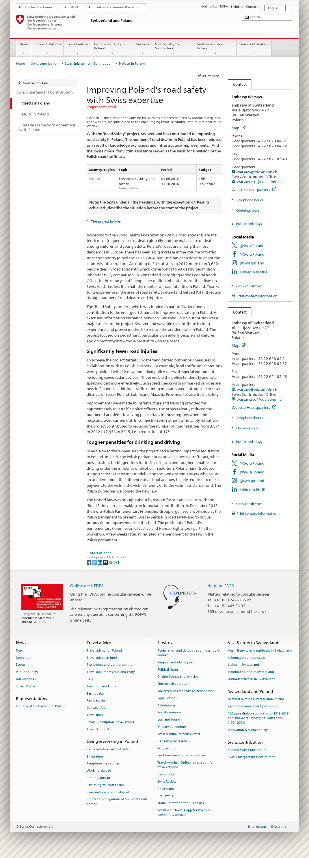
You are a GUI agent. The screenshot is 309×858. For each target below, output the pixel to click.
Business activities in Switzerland (252, 679)
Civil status (165, 796)
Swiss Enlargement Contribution (89, 64)
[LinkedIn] (100, 562)
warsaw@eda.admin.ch (257, 171)
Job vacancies (26, 679)
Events (20, 665)
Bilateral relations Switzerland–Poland (256, 699)
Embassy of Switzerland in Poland (41, 706)
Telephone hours (249, 200)
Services (143, 49)
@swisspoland (251, 263)
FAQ (90, 679)
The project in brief (106, 221)
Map (238, 128)
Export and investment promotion (253, 706)
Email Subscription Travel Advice (110, 722)
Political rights (167, 670)
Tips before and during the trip (110, 665)
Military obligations (171, 727)
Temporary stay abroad (103, 764)
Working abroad (99, 771)
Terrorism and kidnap (102, 686)
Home (20, 64)
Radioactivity (96, 701)
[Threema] (106, 562)
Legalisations (166, 698)
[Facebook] (89, 562)
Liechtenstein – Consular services (181, 756)
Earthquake (95, 693)
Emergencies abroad (172, 684)
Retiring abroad (98, 778)
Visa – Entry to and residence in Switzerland (260, 650)
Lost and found (168, 720)
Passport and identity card (176, 662)
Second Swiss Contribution (247, 750)
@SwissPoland (252, 245)
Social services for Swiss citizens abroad (186, 691)
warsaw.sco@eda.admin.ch (260, 181)
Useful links (165, 775)
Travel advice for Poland (104, 650)
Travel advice (77, 49)
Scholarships (166, 748)
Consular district (248, 286)
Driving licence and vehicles (177, 677)
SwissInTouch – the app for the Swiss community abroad (184, 813)
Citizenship (165, 789)
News (23, 49)
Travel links (95, 715)
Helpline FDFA (220, 585)
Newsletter (23, 658)
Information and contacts (246, 658)
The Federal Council (39, 7)
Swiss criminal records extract (178, 734)
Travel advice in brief (102, 658)
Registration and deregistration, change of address (188, 653)
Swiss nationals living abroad (108, 792)
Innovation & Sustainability (248, 730)
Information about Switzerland (251, 672)
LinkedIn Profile (253, 272)
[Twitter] (95, 562)
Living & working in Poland (112, 49)
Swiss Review (166, 782)
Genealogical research (173, 741)
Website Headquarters (254, 189)
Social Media (25, 686)
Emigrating (95, 756)
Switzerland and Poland (215, 49)
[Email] (116, 562)
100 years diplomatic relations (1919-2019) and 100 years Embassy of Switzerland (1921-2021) (259, 718)
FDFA (74, 7)
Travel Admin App (100, 729)
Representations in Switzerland (110, 749)
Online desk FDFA (87, 585)
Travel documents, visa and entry (111, 672)
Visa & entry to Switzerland (173, 49)
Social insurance (169, 713)
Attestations (166, 705)
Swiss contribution (254, 49)
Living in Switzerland (243, 665)
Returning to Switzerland (105, 785)
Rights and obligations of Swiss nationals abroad (117, 802)
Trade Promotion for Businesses (180, 803)
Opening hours (247, 210)
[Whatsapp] (111, 562)
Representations (47, 49)
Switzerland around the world (117, 7)
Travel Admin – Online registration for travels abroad (185, 765)
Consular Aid (96, 708)
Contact (237, 84)
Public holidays (249, 223)
